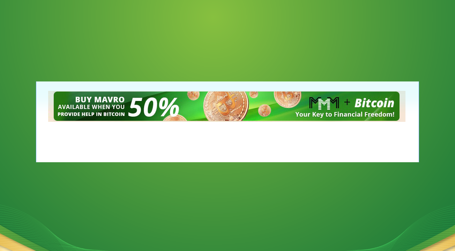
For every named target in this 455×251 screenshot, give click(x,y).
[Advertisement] (35, 35)
